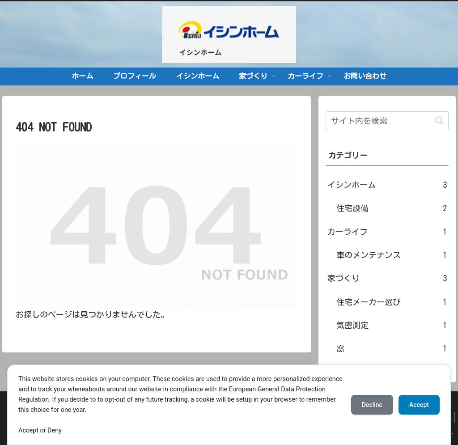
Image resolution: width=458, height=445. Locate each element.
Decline (372, 404)
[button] (439, 120)
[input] (387, 120)
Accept (419, 404)
